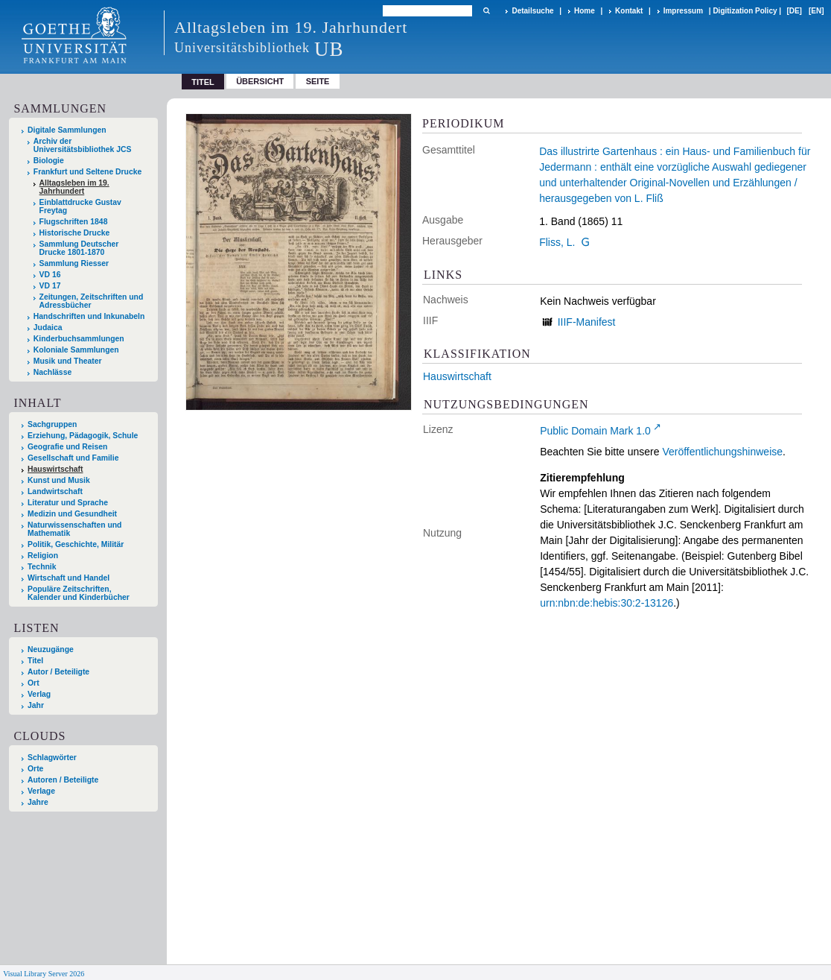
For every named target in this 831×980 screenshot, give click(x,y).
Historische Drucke (74, 233)
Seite (318, 81)
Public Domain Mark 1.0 (595, 431)
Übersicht (260, 81)
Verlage (41, 791)
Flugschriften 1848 (73, 222)
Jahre (38, 802)
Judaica (48, 327)
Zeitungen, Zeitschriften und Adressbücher (91, 301)
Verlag (39, 694)
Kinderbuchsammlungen (79, 339)
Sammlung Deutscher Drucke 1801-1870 (79, 248)
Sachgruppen (52, 424)
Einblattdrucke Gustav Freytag (80, 206)
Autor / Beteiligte (58, 672)
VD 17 (50, 286)
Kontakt (629, 11)
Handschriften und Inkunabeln (89, 316)
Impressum (683, 11)
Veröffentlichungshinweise (722, 452)
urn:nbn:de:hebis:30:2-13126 (606, 603)
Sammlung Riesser (74, 263)
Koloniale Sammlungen (76, 350)
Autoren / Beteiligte (63, 780)
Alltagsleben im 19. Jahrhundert (74, 187)
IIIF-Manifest (587, 322)
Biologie (49, 161)
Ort (33, 683)
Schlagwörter (52, 757)
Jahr (36, 705)
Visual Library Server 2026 (43, 974)
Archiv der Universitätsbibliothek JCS (83, 145)
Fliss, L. (557, 242)
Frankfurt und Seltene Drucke (88, 172)
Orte (35, 769)
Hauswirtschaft (457, 376)
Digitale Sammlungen (67, 130)
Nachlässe (52, 372)
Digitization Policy (745, 11)
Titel (35, 661)
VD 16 (50, 275)
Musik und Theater (68, 361)
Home (584, 11)
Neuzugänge (51, 649)
